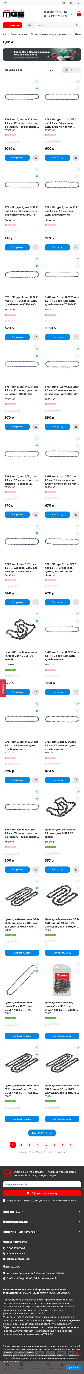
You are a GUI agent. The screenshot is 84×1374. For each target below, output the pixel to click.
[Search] (57, 25)
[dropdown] (5, 3)
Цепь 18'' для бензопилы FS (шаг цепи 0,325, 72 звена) (60, 833)
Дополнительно (42, 1222)
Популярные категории (42, 1232)
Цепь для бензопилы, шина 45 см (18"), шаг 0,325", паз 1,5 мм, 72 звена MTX (62, 1006)
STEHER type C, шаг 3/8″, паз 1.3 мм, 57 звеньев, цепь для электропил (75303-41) (60, 567)
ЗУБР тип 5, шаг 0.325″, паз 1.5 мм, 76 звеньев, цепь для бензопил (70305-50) (62, 300)
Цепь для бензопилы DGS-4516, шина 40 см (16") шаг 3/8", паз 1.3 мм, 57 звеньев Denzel (22, 923)
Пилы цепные (18, 34)
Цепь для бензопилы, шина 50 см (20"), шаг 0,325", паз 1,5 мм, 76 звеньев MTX (19, 1006)
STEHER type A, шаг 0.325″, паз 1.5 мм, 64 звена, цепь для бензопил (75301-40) (22, 300)
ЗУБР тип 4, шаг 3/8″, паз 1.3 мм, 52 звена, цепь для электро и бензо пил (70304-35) (21, 567)
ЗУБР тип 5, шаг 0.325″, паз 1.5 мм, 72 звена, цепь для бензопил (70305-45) (21, 390)
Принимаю (73, 1367)
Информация (42, 1212)
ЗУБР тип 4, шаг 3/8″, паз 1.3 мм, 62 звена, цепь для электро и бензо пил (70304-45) (21, 480)
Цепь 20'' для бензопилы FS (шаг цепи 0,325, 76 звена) (21, 655)
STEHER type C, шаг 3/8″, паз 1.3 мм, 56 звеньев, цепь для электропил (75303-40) (60, 123)
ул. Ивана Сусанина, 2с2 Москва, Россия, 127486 (35, 1273)
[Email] (42, 1184)
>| (71, 1144)
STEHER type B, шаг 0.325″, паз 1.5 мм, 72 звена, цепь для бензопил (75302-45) (21, 211)
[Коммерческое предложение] (35, 158)
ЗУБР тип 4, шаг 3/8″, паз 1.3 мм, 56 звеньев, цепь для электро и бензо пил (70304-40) (61, 480)
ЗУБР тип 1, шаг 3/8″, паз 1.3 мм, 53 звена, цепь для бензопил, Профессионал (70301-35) (21, 833)
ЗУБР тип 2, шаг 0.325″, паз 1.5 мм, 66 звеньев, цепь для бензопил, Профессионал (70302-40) (22, 745)
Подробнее (26, 1361)
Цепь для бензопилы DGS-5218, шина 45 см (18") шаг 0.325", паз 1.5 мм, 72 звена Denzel (22, 1089)
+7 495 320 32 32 (55, 16)
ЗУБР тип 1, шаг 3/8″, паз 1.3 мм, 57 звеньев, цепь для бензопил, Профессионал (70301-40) (62, 745)
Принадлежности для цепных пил (51, 34)
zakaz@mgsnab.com (18, 1258)
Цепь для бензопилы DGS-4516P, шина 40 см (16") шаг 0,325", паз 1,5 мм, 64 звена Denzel (62, 923)
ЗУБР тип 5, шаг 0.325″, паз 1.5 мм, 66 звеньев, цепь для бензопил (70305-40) (62, 390)
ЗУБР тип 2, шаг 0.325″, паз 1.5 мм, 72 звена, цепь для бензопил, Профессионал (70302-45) (21, 123)
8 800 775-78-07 (54, 12)
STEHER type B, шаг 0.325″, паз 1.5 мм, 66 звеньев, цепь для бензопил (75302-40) (62, 211)
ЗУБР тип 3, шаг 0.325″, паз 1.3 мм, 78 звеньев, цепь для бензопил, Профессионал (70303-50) (62, 655)
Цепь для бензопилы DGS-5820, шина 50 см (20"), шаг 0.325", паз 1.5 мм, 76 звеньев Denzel (62, 1089)
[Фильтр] (3, 688)
